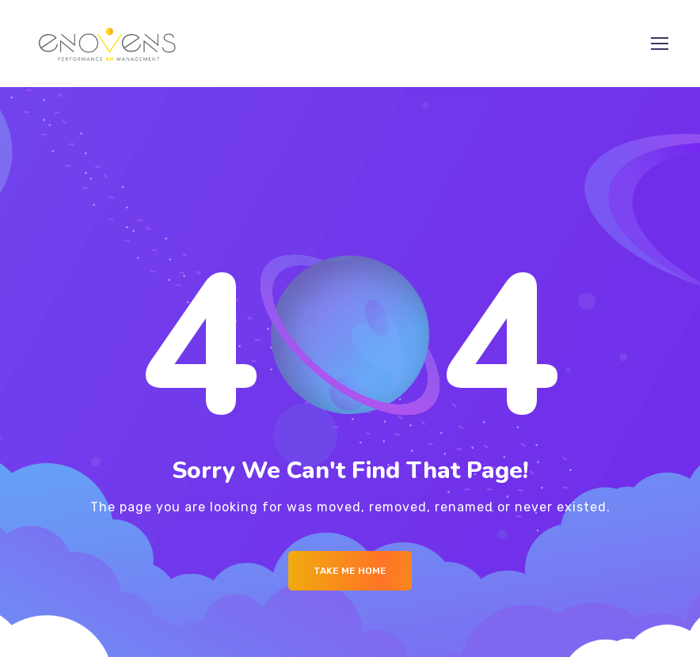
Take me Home (350, 570)
